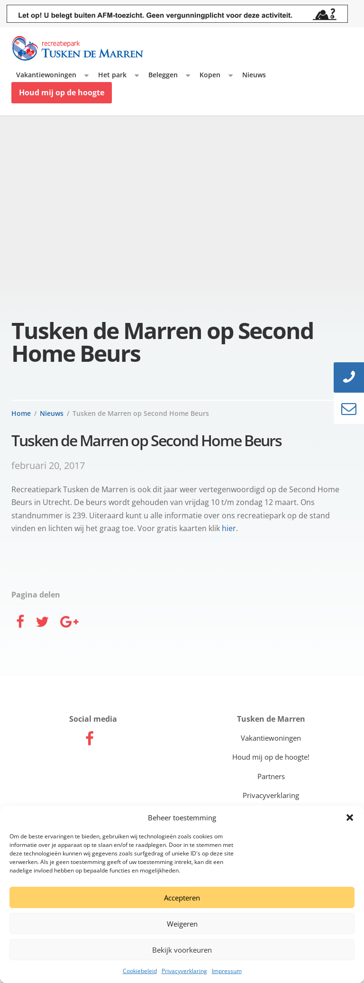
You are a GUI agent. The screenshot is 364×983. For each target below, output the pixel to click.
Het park (112, 74)
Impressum (227, 971)
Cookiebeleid (140, 971)
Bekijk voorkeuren (182, 950)
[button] (350, 817)
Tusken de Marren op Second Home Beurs (141, 413)
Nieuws (254, 74)
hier (229, 528)
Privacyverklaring (184, 971)
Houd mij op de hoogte (61, 92)
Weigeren (182, 923)
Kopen (210, 74)
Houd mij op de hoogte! (270, 757)
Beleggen (163, 74)
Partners (271, 776)
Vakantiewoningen (46, 74)
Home (21, 413)
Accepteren (182, 897)
